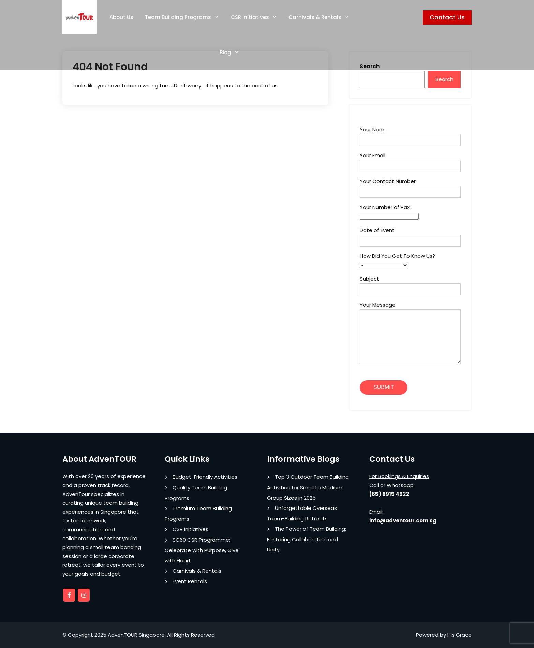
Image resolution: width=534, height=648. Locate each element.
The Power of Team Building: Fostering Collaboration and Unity (306, 539)
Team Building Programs (178, 17)
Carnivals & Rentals (314, 17)
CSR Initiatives (250, 17)
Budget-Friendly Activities (205, 477)
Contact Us (447, 17)
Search (444, 79)
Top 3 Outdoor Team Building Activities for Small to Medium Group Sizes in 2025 (308, 487)
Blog (225, 52)
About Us (121, 17)
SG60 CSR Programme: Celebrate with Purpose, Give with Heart (202, 550)
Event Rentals (190, 581)
